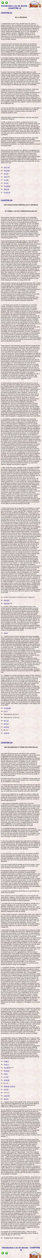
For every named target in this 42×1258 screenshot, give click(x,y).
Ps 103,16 (7, 192)
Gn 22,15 (6, 1096)
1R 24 (6, 633)
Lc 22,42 (12, 1086)
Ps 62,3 (6, 1061)
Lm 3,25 (6, 727)
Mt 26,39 (6, 1086)
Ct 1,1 (6, 711)
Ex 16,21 (6, 1071)
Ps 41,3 (6, 1064)
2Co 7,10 (6, 167)
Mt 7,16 (6, 720)
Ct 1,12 (6, 183)
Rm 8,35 (6, 189)
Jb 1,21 (6, 1099)
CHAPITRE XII (6, 13)
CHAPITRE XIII (6, 200)
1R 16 (6, 177)
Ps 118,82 (7, 186)
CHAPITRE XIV (7, 742)
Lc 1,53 (6, 1077)
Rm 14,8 (6, 600)
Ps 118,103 (7, 708)
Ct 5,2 (6, 1074)
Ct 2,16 (6, 180)
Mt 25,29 (6, 1080)
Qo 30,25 (6, 170)
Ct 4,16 (6, 1089)
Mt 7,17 (6, 724)
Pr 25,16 (6, 733)
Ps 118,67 (7, 1067)
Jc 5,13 (6, 173)
